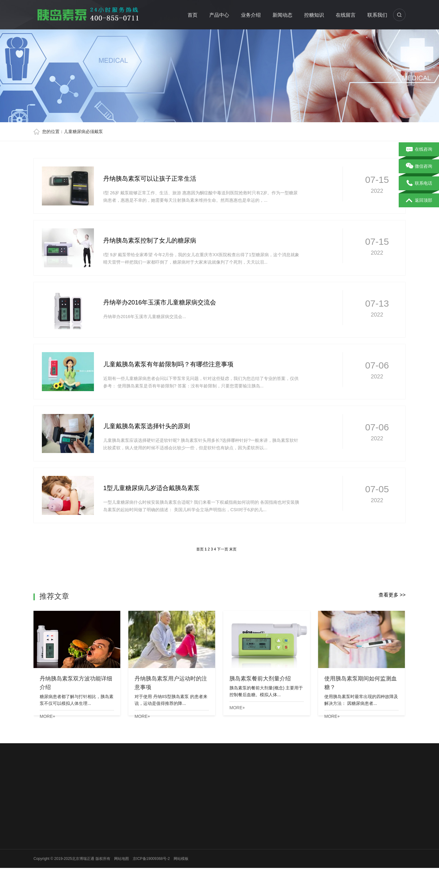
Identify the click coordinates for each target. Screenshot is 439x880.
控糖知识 (314, 15)
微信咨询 (419, 166)
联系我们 (377, 15)
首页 (192, 15)
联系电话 (419, 183)
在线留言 (346, 15)
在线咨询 (419, 149)
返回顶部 (419, 200)
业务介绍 (251, 15)
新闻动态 (282, 15)
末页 (233, 549)
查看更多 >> (392, 594)
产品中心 (219, 15)
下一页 (222, 549)
